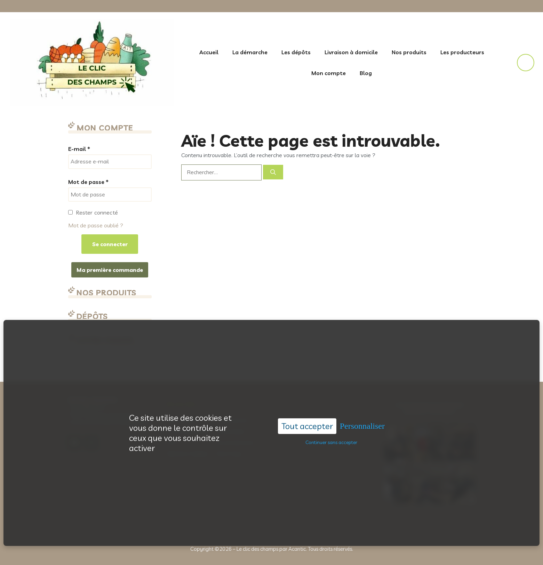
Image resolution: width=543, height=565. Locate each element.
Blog (366, 73)
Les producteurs (462, 52)
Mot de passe (88, 181)
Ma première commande (110, 269)
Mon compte (328, 73)
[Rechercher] (273, 172)
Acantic (297, 549)
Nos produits (409, 52)
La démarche (249, 52)
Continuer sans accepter (331, 436)
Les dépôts (296, 52)
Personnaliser (362, 419)
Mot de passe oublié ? (95, 225)
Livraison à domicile (351, 52)
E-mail (79, 148)
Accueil (208, 52)
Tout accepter (307, 419)
